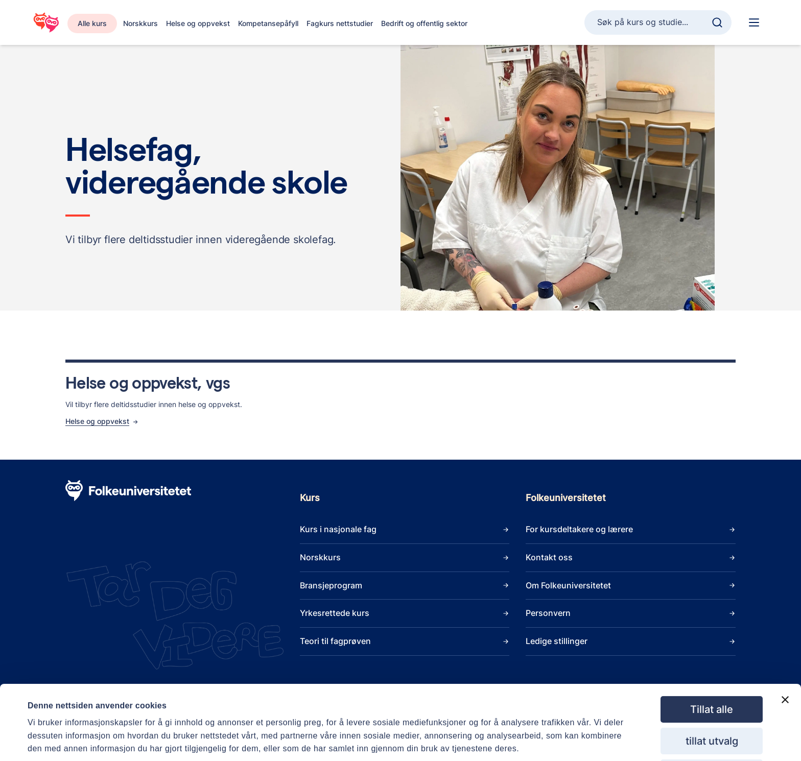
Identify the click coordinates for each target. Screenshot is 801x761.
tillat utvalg (712, 704)
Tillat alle (711, 672)
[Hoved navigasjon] (754, 22)
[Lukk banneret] (785, 662)
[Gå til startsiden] (46, 22)
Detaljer (457, 733)
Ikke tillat (711, 735)
